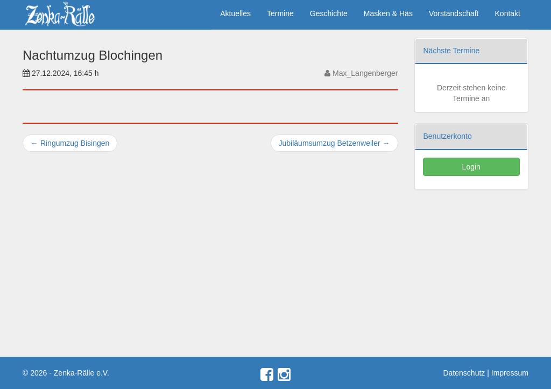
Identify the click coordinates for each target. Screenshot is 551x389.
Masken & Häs (388, 13)
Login (471, 166)
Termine (280, 13)
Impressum (509, 373)
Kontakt (507, 13)
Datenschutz (464, 373)
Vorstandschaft (454, 13)
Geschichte (329, 13)
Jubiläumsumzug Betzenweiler (334, 143)
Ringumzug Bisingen (70, 143)
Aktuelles (235, 13)
